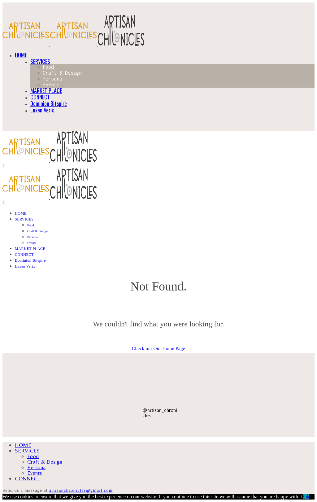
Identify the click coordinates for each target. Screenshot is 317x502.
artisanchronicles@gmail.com (81, 490)
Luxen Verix (42, 110)
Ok (306, 496)
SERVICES (40, 61)
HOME (21, 55)
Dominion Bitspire (48, 103)
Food (48, 67)
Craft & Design (62, 73)
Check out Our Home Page (158, 348)
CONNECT (40, 97)
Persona (52, 78)
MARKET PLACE (46, 90)
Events (51, 84)
